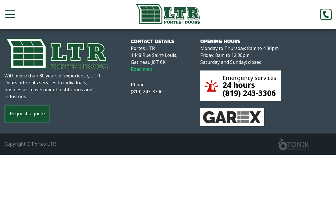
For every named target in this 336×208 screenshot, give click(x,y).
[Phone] (326, 14)
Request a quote (27, 113)
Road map (141, 69)
